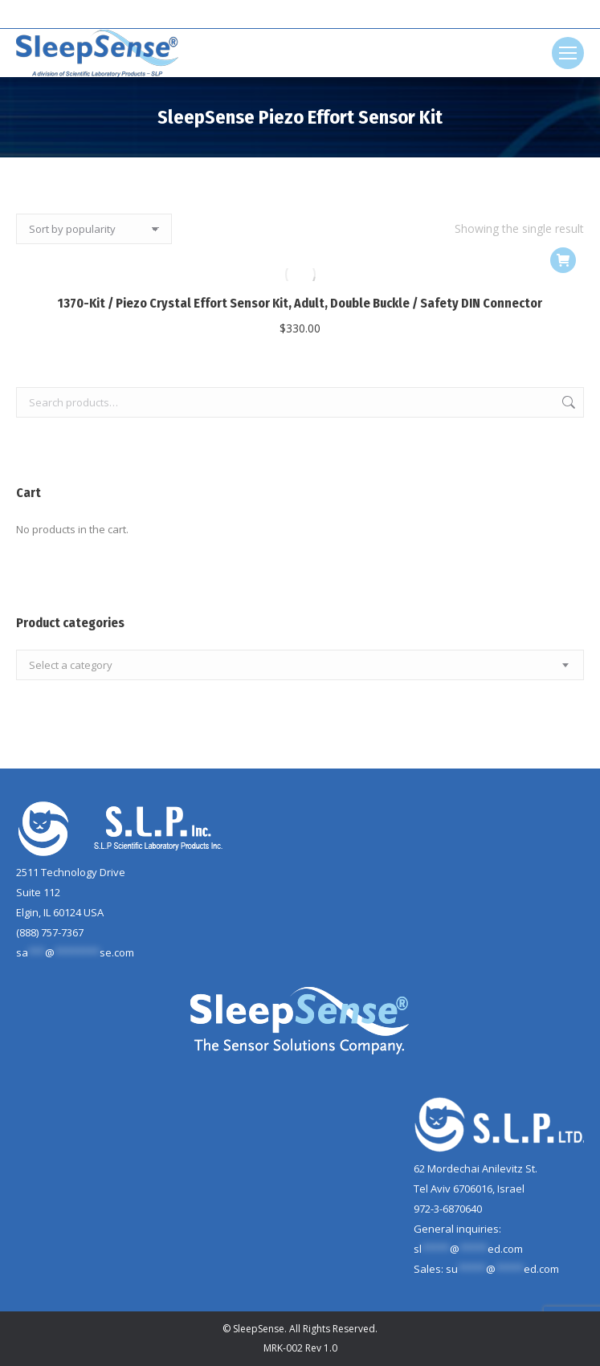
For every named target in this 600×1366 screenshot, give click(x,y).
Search (567, 402)
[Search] (300, 14)
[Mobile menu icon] (568, 53)
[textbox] (70, 665)
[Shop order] (94, 229)
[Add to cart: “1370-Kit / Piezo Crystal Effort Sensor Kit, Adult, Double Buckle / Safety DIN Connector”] (563, 260)
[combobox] (300, 665)
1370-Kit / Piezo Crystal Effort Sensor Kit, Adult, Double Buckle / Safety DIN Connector (300, 303)
